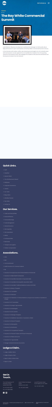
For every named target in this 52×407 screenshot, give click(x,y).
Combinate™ (46, 402)
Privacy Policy (6, 402)
